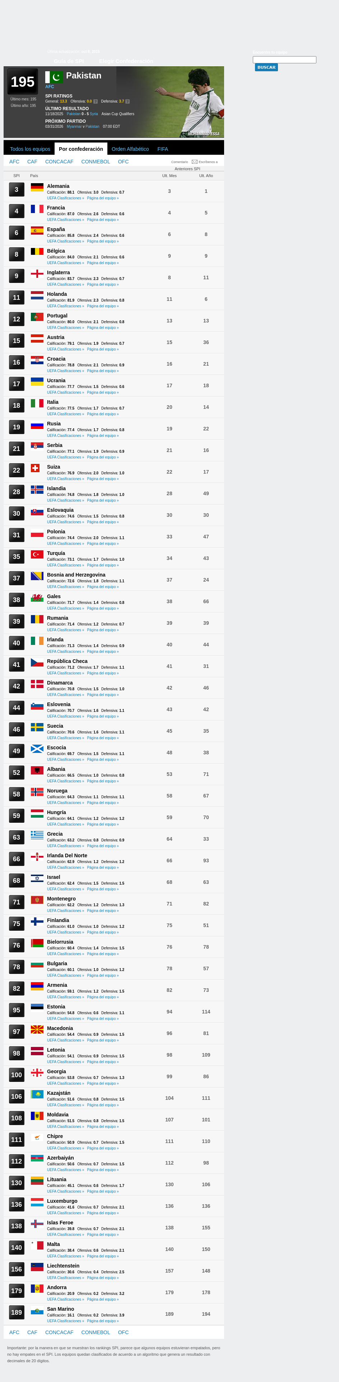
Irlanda (55, 639)
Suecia (55, 726)
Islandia (56, 488)
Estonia (56, 1007)
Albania (56, 769)
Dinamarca (60, 683)
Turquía (56, 553)
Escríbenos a (208, 162)
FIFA (163, 149)
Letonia (56, 1050)
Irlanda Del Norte (67, 855)
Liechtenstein (63, 1266)
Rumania (57, 618)
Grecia (55, 834)
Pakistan (73, 114)
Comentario (179, 162)
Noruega (57, 791)
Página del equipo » (103, 198)
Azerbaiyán (60, 1158)
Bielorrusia (60, 942)
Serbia (54, 445)
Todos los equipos (30, 149)
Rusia (54, 423)
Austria (55, 337)
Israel (53, 877)
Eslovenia (58, 704)
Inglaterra (58, 272)
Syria (94, 114)
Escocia (56, 747)
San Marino (60, 1309)
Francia (56, 208)
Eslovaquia (60, 510)
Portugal (57, 316)
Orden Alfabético (130, 149)
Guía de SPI (69, 61)
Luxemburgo (62, 1201)
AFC (49, 86)
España (56, 229)
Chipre (55, 1136)
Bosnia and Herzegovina (76, 575)
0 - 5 (85, 114)
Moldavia (58, 1114)
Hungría (56, 812)
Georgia (56, 1071)
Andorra (56, 1287)
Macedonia (60, 1028)
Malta (53, 1244)
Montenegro (61, 899)
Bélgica (56, 251)
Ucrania (56, 380)
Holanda (57, 294)
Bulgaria (57, 963)
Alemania (58, 186)
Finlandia (58, 920)
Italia (53, 402)
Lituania (56, 1179)
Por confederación (81, 149)
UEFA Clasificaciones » (65, 198)
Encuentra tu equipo (270, 52)
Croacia (56, 359)
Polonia (56, 531)
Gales (54, 596)
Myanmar (74, 126)
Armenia (57, 985)
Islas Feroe (60, 1222)
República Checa (67, 661)
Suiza (53, 467)
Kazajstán (58, 1093)
